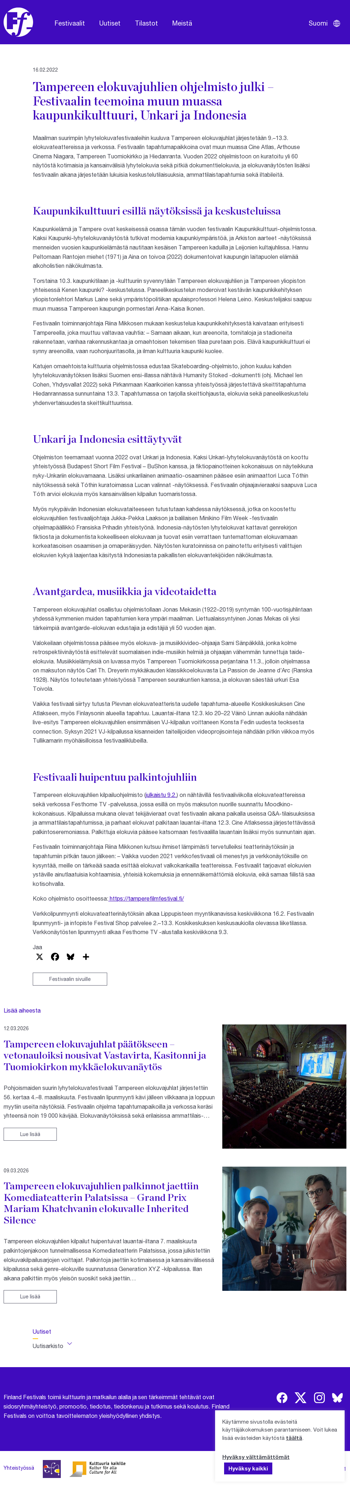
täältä (294, 1437)
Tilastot (146, 23)
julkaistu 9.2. (161, 794)
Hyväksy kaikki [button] (248, 1468)
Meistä (182, 23)
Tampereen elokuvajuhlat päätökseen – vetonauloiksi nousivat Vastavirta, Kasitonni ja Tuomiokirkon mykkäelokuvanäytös (105, 1055)
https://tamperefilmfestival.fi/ (146, 898)
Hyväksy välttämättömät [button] (256, 1457)
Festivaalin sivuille (70, 979)
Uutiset (110, 23)
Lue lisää (30, 1134)
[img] (282, 1397)
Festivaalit (70, 23)
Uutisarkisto (48, 1345)
